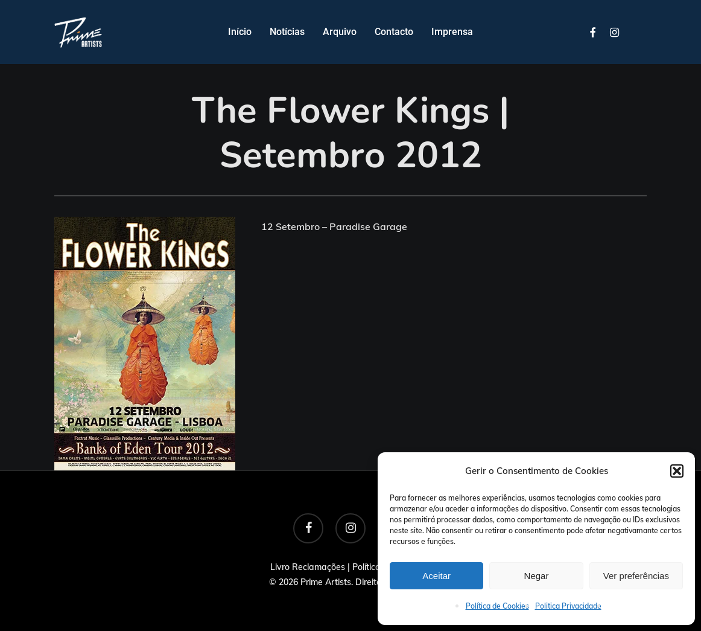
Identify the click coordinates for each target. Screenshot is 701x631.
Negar (536, 576)
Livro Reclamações (307, 567)
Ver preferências (636, 576)
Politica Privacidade (568, 605)
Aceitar (436, 576)
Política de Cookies (497, 605)
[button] (677, 471)
